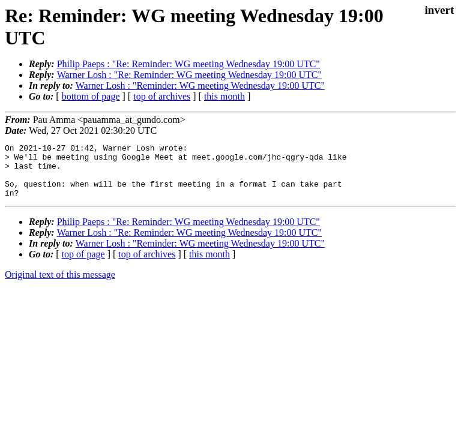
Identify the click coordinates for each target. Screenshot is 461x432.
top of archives (161, 96)
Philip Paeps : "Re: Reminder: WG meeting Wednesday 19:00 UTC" (188, 64)
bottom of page (91, 96)
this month (224, 96)
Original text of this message (60, 285)
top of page (83, 265)
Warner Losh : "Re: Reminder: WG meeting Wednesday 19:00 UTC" (189, 75)
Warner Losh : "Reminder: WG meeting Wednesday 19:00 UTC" (200, 85)
